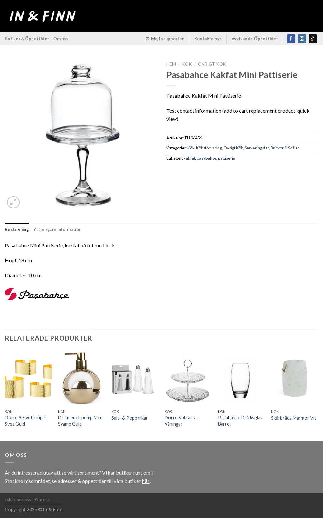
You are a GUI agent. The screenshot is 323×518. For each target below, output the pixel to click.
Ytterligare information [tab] (57, 229)
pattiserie (226, 158)
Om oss (60, 38)
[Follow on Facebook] (291, 38)
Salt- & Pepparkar (129, 418)
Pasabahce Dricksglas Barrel (240, 421)
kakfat (189, 158)
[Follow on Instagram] (302, 38)
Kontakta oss (208, 38)
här (146, 481)
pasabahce (206, 158)
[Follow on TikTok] (313, 38)
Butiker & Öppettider (27, 38)
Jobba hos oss (18, 499)
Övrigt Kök (212, 64)
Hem (171, 64)
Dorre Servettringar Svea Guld (26, 421)
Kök (187, 64)
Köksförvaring (209, 147)
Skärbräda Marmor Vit (293, 418)
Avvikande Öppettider (255, 38)
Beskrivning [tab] (17, 229)
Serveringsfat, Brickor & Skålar (272, 147)
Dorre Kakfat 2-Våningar (181, 421)
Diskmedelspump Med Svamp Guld (80, 421)
